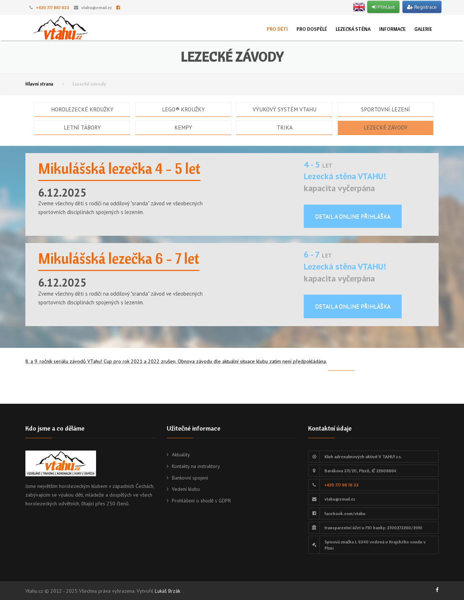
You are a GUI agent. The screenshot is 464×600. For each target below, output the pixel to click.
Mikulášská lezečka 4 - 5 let (119, 168)
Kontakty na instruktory (196, 466)
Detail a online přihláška (352, 216)
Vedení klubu (186, 489)
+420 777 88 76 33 (341, 485)
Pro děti (277, 29)
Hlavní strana (39, 84)
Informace (392, 29)
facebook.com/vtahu (344, 513)
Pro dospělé (312, 29)
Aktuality (181, 454)
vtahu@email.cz (96, 7)
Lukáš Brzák (167, 591)
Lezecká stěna (353, 29)
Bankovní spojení (190, 477)
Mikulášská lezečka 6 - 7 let (118, 258)
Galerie (423, 29)
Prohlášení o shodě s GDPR (201, 500)
